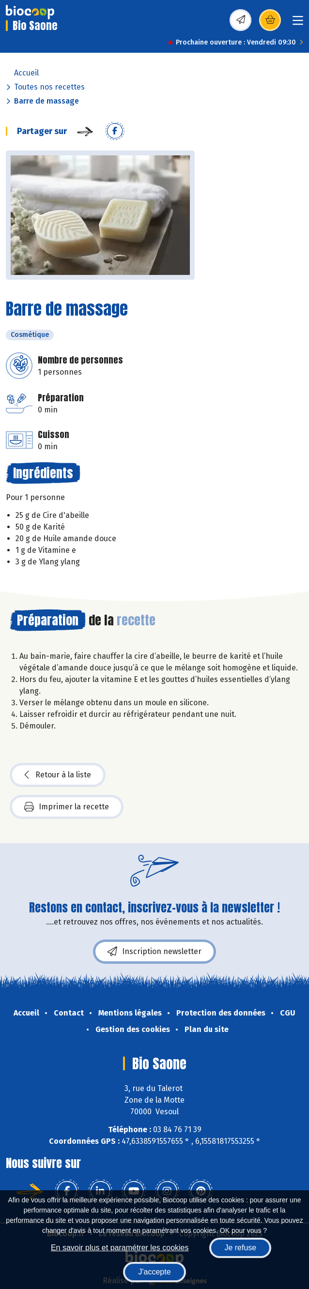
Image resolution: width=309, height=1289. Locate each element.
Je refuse (240, 1248)
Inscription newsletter (154, 951)
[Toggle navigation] (298, 23)
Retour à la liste (57, 775)
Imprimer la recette (66, 807)
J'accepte (154, 1272)
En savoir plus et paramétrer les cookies (120, 1248)
